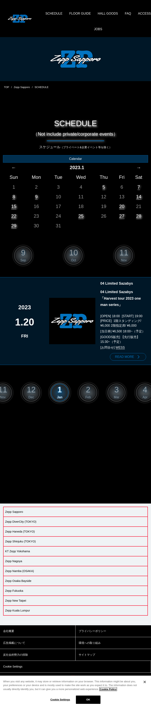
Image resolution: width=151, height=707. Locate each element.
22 (14, 216)
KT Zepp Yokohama (17, 551)
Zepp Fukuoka (14, 591)
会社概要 (8, 631)
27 (121, 216)
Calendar (75, 159)
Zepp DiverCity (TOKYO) (20, 521)
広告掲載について (14, 643)
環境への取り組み (90, 643)
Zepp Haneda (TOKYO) (20, 531)
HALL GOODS (118, 13)
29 (14, 226)
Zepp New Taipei (15, 600)
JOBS (108, 29)
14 (138, 197)
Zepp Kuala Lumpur (17, 610)
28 (138, 216)
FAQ (138, 13)
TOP (6, 87)
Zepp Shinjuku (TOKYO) (20, 541)
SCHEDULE (63, 13)
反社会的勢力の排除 (15, 654)
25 (81, 216)
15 (14, 206)
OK (88, 699)
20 (121, 206)
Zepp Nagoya (13, 561)
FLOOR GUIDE (90, 13)
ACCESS (90, 29)
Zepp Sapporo (22, 87)
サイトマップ (87, 654)
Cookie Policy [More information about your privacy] (108, 689)
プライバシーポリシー (92, 631)
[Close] (144, 682)
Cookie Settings (60, 699)
